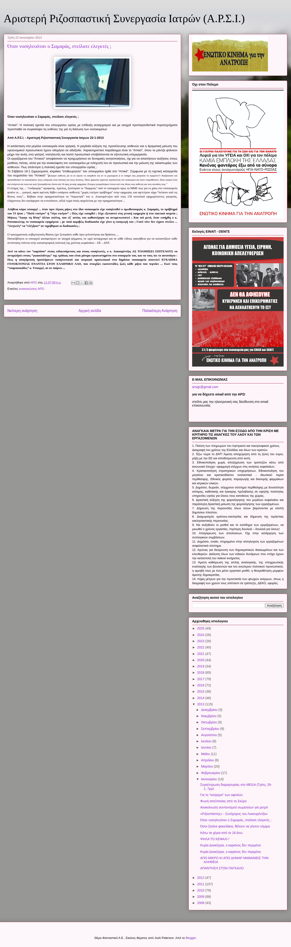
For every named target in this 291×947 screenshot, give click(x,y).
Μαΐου (206, 754)
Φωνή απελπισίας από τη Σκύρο (223, 801)
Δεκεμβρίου (209, 710)
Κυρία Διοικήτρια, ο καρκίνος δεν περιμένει (230, 845)
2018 (201, 672)
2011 (201, 884)
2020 (201, 660)
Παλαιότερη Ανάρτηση (159, 311)
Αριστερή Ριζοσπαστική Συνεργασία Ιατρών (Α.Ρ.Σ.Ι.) (124, 18)
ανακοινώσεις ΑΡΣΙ (31, 288)
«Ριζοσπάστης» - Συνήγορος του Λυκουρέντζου (233, 814)
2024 (201, 635)
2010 (201, 890)
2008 (201, 903)
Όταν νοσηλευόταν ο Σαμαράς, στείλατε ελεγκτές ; (235, 820)
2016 (201, 685)
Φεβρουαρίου (211, 773)
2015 (201, 691)
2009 (201, 896)
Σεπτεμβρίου (210, 729)
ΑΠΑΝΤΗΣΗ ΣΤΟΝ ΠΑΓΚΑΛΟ (222, 868)
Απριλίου (208, 760)
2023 (201, 641)
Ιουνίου (206, 747)
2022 (201, 647)
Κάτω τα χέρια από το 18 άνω (221, 833)
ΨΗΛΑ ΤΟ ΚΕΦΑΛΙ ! (214, 839)
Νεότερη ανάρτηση (22, 311)
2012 (201, 877)
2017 (201, 679)
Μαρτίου (207, 766)
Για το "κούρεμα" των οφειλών (221, 795)
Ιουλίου (206, 741)
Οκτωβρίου (209, 722)
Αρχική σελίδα (90, 311)
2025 (201, 628)
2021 (201, 654)
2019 (201, 666)
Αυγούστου (209, 735)
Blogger (191, 938)
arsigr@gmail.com (205, 387)
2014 (201, 698)
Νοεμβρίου (209, 716)
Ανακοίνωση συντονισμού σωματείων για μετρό (234, 807)
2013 (201, 704)
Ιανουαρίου (209, 779)
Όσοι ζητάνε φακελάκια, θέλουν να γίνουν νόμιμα (235, 826)
